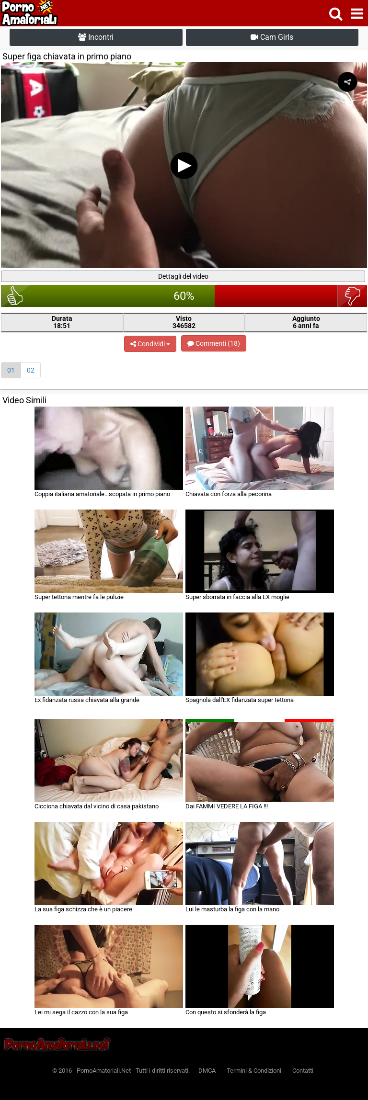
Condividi (150, 344)
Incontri (96, 37)
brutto (352, 296)
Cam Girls (272, 37)
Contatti (302, 1070)
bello (15, 296)
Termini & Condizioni (254, 1070)
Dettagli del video (183, 276)
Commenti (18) (213, 343)
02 (30, 370)
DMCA (207, 1070)
